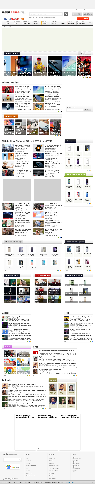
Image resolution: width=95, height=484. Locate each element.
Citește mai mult (70, 482)
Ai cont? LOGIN (77, 14)
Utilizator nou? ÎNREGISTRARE (88, 14)
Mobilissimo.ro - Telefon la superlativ (13, 12)
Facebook (76, 458)
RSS (75, 471)
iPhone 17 (45, 17)
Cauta (66, 14)
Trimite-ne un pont (83, 18)
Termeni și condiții (54, 468)
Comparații (29, 473)
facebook (5, 19)
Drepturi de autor (53, 465)
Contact (84, 9)
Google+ (76, 463)
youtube (15, 19)
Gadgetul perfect (30, 476)
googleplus (12, 19)
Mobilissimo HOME (7, 26)
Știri (27, 468)
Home (27, 458)
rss (22, 19)
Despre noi (78, 9)
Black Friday (34, 17)
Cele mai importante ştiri (12, 53)
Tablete (28, 463)
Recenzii (28, 471)
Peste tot (58, 14)
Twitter (76, 460)
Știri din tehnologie (54, 17)
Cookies (51, 473)
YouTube (76, 465)
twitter (9, 19)
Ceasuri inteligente (31, 465)
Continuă (87, 110)
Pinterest (76, 468)
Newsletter (71, 107)
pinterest (18, 19)
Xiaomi (40, 17)
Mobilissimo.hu (53, 476)
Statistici (51, 463)
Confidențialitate (53, 471)
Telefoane (28, 460)
